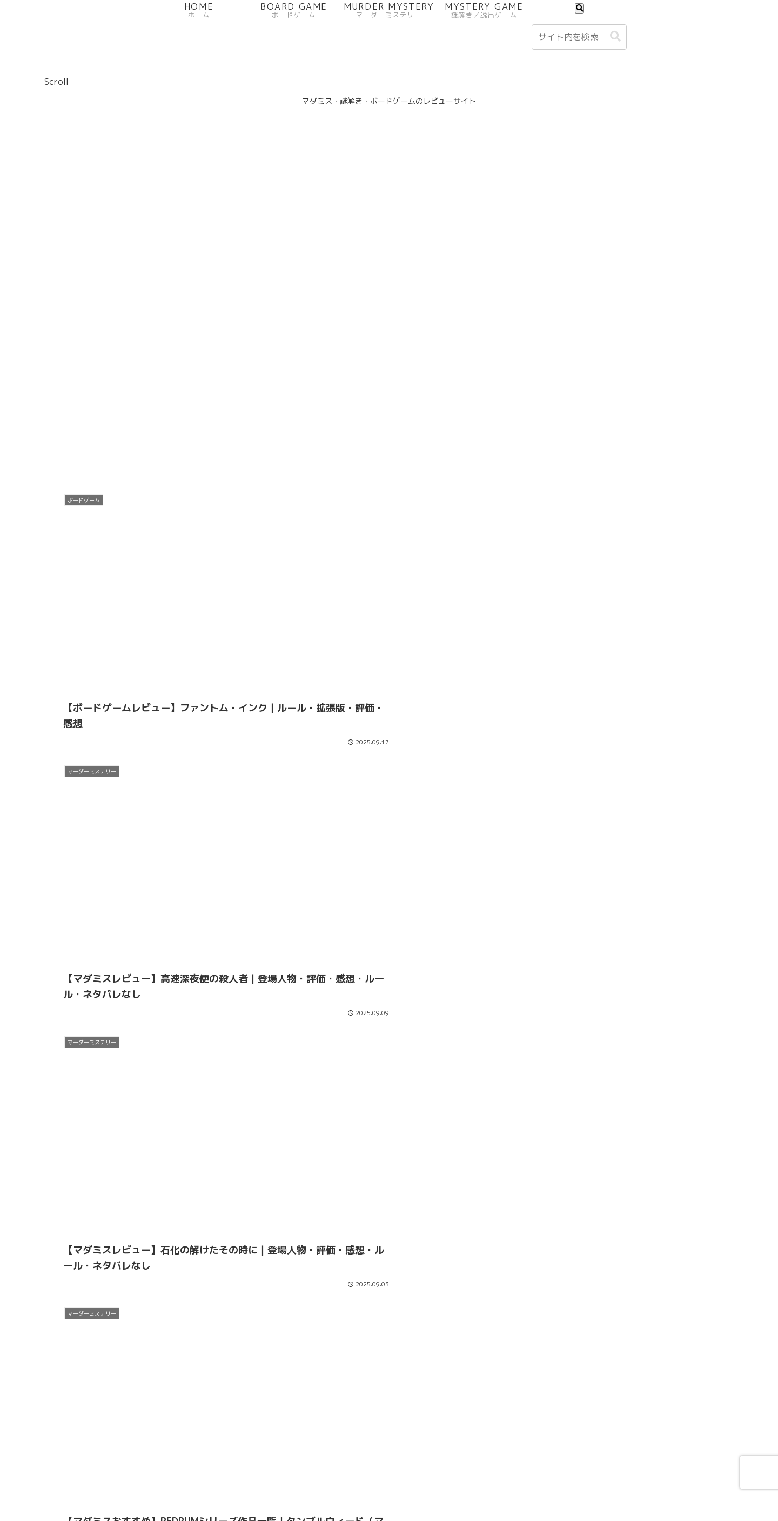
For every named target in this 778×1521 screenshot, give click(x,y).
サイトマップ (698, 1488)
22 (447, 1404)
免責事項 (644, 1488)
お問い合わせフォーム (574, 1488)
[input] (579, 37)
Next (389, 1362)
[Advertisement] (389, 396)
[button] (615, 36)
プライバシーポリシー (479, 1488)
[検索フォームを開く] (579, 8)
